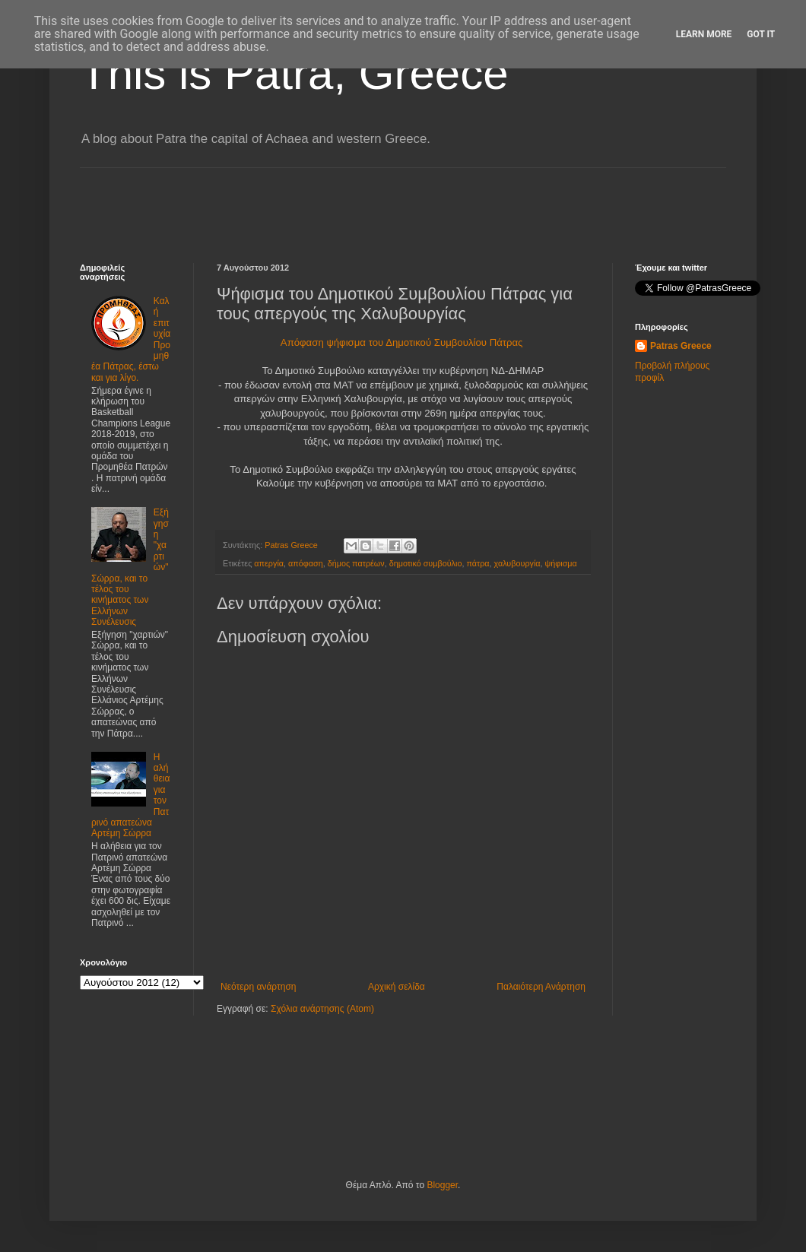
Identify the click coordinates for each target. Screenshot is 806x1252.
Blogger (442, 1185)
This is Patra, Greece (294, 73)
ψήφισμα (561, 563)
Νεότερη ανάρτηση (258, 986)
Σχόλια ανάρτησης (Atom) (322, 1008)
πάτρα (477, 563)
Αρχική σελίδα (396, 986)
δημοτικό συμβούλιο (425, 563)
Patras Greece (681, 346)
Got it (761, 34)
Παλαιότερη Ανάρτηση (541, 986)
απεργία (269, 563)
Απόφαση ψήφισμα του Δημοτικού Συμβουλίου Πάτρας (403, 342)
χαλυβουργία (517, 563)
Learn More (704, 34)
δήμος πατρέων (356, 563)
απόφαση (305, 563)
